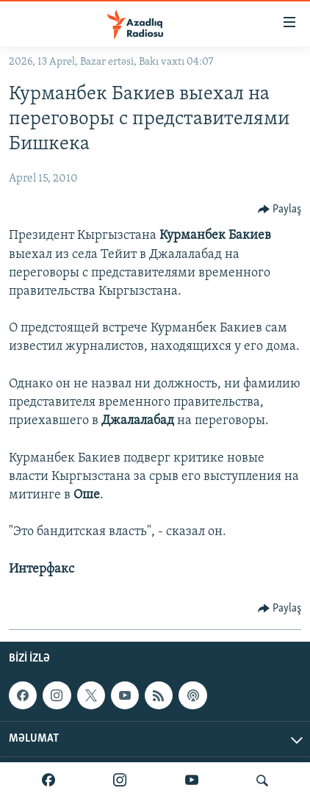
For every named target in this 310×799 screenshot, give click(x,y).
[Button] (280, 209)
